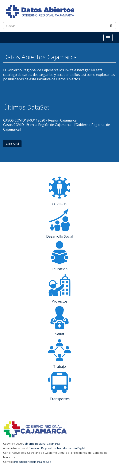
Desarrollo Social (59, 236)
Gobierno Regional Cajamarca (41, 444)
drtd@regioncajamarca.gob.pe (32, 462)
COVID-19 (59, 204)
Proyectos (60, 301)
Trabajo (59, 366)
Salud (59, 334)
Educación (60, 269)
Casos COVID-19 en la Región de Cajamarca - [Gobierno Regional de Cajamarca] (56, 127)
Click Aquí (12, 144)
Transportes (60, 399)
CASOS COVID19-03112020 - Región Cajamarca (40, 120)
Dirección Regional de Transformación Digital (57, 448)
